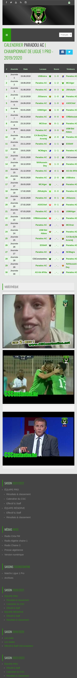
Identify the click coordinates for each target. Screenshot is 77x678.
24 (6, 232)
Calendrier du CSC (16, 499)
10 (6, 137)
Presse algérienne (13, 550)
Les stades (9, 642)
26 (6, 245)
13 (6, 157)
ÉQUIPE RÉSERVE (14, 508)
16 (6, 178)
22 (6, 218)
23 (6, 225)
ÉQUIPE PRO (11, 489)
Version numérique (14, 554)
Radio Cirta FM (12, 536)
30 (6, 272)
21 (6, 211)
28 (6, 259)
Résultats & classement (18, 494)
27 (6, 252)
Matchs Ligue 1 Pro (14, 573)
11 (6, 144)
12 (6, 150)
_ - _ (57, 184)
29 (6, 265)
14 (6, 164)
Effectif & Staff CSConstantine (18, 646)
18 (6, 191)
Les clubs (9, 638)
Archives (8, 578)
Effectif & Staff (13, 503)
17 (6, 184)
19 (6, 198)
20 (6, 205)
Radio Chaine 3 (12, 545)
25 (6, 238)
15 (6, 171)
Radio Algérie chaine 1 (16, 540)
